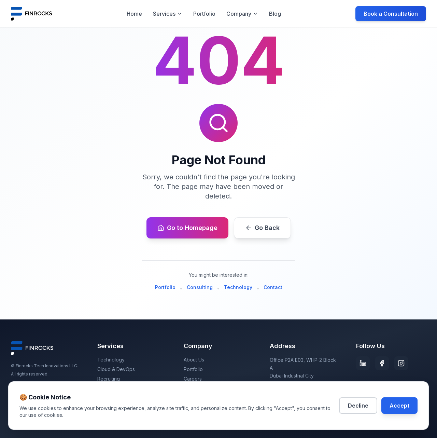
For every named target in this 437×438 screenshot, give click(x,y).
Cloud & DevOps (116, 369)
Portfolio (204, 13)
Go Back (262, 227)
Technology (238, 287)
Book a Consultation (391, 13)
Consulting (200, 287)
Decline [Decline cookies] (358, 405)
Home (134, 13)
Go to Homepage (187, 227)
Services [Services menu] (167, 13)
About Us (194, 359)
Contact (273, 287)
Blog (275, 13)
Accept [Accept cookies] (399, 405)
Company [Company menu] (242, 13)
